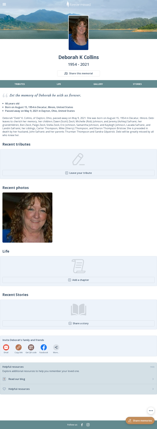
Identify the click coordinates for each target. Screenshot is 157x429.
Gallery (98, 84)
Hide (152, 367)
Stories (137, 84)
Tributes (19, 84)
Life (59, 84)
